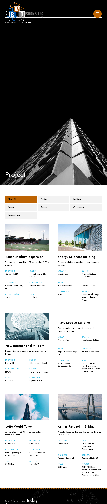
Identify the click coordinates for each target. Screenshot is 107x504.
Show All (12, 199)
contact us (15, 500)
